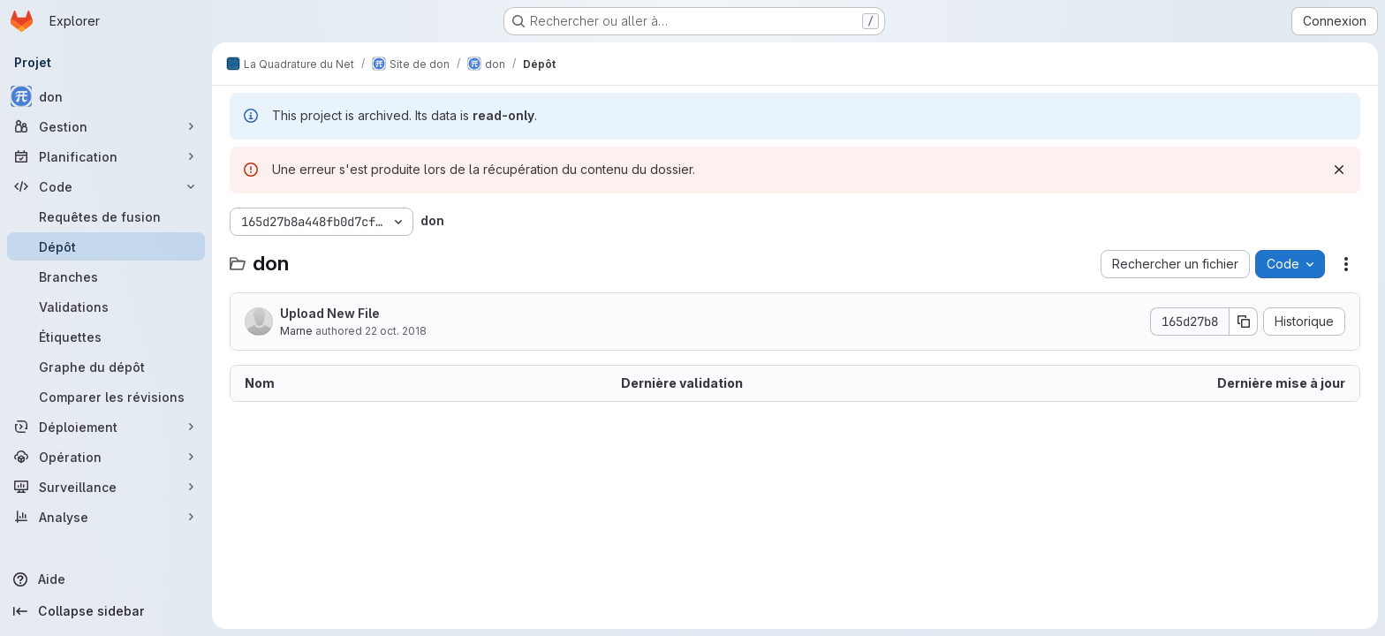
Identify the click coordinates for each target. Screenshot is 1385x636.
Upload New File (330, 313)
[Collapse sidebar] (106, 611)
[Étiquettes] (106, 336)
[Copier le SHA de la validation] (1244, 321)
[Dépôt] (106, 246)
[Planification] (106, 156)
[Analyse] (106, 517)
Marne (296, 330)
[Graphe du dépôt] (106, 366)
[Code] (106, 186)
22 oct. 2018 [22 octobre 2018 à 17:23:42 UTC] (396, 330)
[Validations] (106, 306)
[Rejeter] (1339, 169)
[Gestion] (106, 126)
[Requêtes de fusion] (106, 216)
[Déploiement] (106, 427)
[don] (106, 96)
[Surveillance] (106, 487)
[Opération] (106, 457)
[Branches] (106, 276)
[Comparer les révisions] (106, 396)
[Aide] (106, 579)
